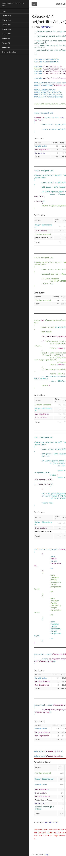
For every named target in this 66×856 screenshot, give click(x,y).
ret (56, 274)
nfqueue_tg (39, 118)
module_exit (39, 756)
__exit (49, 705)
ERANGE (61, 365)
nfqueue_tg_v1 (40, 175)
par (40, 120)
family (54, 559)
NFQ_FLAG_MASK (40, 379)
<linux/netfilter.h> (52, 67)
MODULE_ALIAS (40, 92)
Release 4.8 (6, 43)
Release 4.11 (6, 29)
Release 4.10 (6, 34)
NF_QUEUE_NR (54, 129)
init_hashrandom (49, 337)
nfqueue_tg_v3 (40, 442)
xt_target (52, 549)
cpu (63, 466)
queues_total (58, 192)
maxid (48, 332)
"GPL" (51, 90)
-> (59, 187)
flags (62, 463)
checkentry (56, 582)
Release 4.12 (6, 25)
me (52, 568)
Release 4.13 (6, 20)
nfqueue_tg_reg (46, 661)
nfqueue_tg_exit (53, 756)
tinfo (63, 129)
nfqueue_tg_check (53, 320)
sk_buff (55, 118)
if (43, 192)
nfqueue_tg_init (53, 751)
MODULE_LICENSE (41, 90)
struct (48, 118)
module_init (39, 751)
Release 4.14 (6, 16)
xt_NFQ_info (60, 125)
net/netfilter (46, 26)
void (43, 705)
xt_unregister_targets (52, 710)
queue (48, 187)
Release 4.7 (6, 47)
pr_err (53, 344)
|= (55, 281)
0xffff (57, 355)
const (44, 125)
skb (62, 118)
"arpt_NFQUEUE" (54, 97)
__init (48, 654)
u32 (42, 104)
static (37, 104)
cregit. (47, 854)
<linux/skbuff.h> (51, 62)
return (45, 129)
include (38, 60)
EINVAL (61, 348)
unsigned (45, 113)
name (53, 556)
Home (4, 11)
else (54, 475)
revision (55, 577)
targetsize (56, 563)
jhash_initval (51, 104)
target (54, 369)
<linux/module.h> (51, 60)
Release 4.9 (6, 38)
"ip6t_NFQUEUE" (54, 95)
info (56, 187)
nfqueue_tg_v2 (40, 262)
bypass (55, 279)
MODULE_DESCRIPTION (43, 85)
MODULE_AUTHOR (40, 83)
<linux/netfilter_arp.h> (54, 69)
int (51, 113)
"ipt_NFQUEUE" (53, 92)
